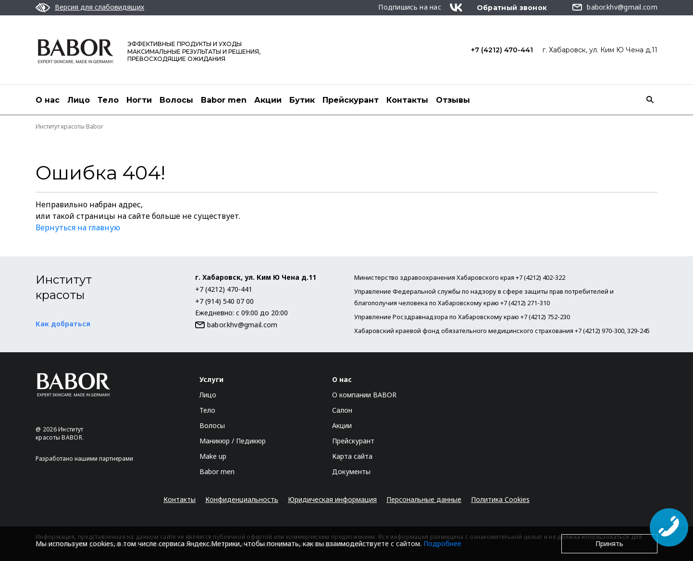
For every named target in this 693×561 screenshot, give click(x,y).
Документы (351, 471)
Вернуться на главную (78, 227)
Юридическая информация (332, 499)
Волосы (176, 100)
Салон (342, 410)
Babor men (224, 100)
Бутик (302, 100)
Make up (212, 456)
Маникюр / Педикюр (232, 440)
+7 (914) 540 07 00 (224, 301)
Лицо (78, 100)
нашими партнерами (103, 458)
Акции (268, 100)
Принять (609, 543)
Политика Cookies (500, 499)
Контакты (407, 100)
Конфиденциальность (241, 499)
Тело (108, 100)
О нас (48, 100)
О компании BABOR (364, 394)
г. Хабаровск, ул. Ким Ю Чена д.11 (600, 50)
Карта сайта (352, 456)
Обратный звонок (512, 7)
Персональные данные (423, 499)
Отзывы (453, 100)
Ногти (139, 100)
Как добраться (63, 323)
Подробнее (442, 543)
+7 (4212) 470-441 (502, 50)
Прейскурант (350, 100)
